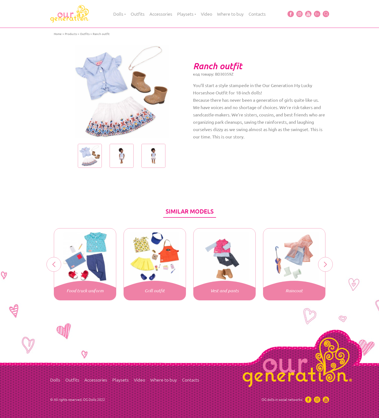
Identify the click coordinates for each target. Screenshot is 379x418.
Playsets (185, 14)
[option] (122, 91)
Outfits (138, 14)
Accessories (160, 14)
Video (206, 14)
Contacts (257, 14)
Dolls (118, 14)
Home (58, 33)
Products (71, 33)
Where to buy (230, 14)
